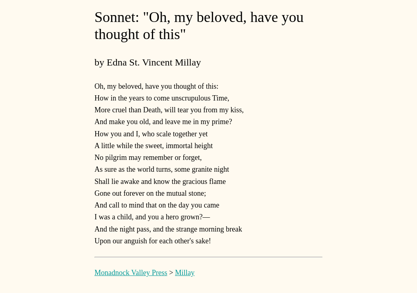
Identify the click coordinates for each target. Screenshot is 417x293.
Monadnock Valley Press (130, 273)
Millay (185, 273)
